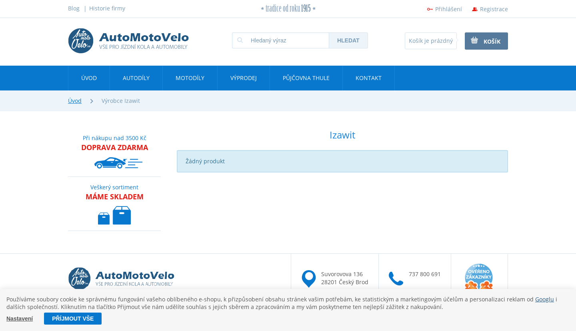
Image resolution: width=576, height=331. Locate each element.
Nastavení (19, 318)
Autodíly (136, 78)
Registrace (494, 9)
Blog (74, 8)
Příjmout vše (73, 318)
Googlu (544, 299)
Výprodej (243, 78)
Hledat (348, 40)
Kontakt (369, 78)
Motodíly (190, 78)
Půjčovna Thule (306, 78)
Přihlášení (448, 9)
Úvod (89, 78)
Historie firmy (107, 8)
